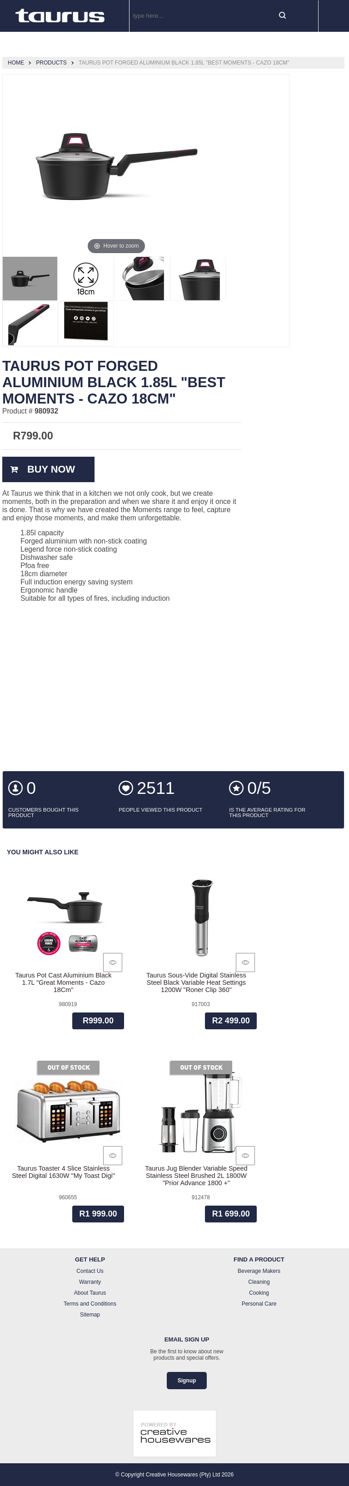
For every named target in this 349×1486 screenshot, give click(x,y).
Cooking (259, 1293)
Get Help (90, 1259)
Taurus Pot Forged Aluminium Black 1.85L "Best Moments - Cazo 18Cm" (184, 63)
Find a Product (259, 1259)
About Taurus (90, 1293)
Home (16, 63)
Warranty (90, 1282)
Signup (187, 1380)
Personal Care (259, 1304)
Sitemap (90, 1314)
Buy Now (51, 469)
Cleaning (258, 1282)
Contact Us (89, 1271)
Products (51, 63)
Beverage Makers (259, 1271)
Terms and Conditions (90, 1304)
